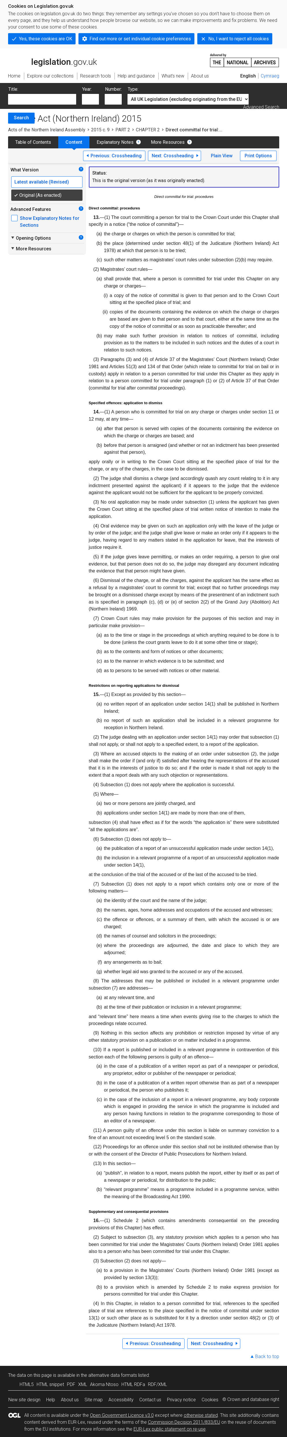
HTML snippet (50, 1384)
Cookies (210, 1399)
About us (70, 1399)
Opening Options (30, 238)
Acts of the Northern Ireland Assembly (46, 130)
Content (73, 142)
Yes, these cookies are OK (45, 38)
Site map (94, 1399)
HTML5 (27, 1384)
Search (21, 117)
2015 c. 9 (100, 130)
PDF (71, 1384)
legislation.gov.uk (52, 60)
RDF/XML (157, 1384)
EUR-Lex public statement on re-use (170, 1429)
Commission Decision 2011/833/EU (184, 1422)
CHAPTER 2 (148, 130)
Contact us (150, 1399)
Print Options (258, 155)
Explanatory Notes (115, 142)
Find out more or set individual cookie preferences (140, 38)
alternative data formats (112, 1375)
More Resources (168, 142)
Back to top (267, 1356)
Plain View (221, 155)
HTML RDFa (133, 1384)
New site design (24, 1399)
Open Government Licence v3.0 (122, 1415)
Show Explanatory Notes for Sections (49, 221)
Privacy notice (181, 1399)
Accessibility (121, 1399)
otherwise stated (201, 1415)
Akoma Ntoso (104, 1384)
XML (82, 1384)
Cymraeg (270, 76)
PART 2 (122, 130)
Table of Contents (33, 142)
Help (50, 1399)
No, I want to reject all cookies (238, 38)
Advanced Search (261, 107)
